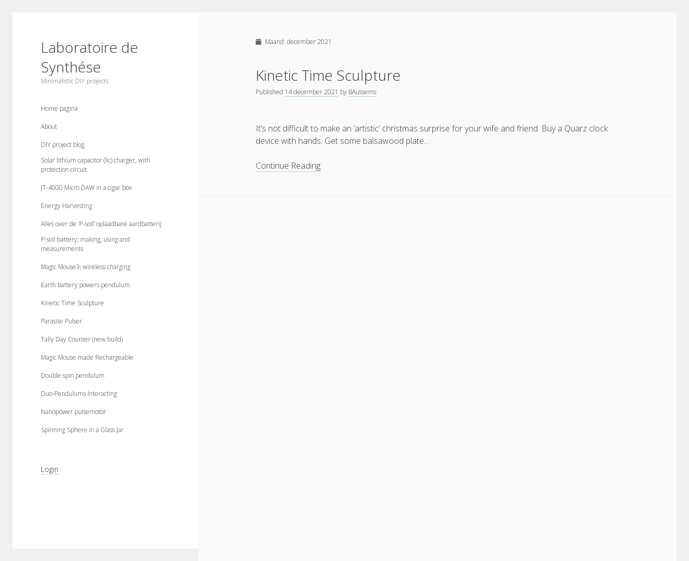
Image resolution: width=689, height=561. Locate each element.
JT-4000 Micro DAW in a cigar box (86, 187)
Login (49, 469)
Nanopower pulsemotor (73, 411)
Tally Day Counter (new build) (82, 339)
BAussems (362, 91)
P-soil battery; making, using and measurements (85, 244)
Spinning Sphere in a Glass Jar (82, 429)
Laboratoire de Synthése (89, 57)
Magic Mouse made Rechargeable (87, 357)
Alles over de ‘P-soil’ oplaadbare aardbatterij (101, 223)
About (49, 126)
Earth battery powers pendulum (85, 284)
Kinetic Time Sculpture (72, 303)
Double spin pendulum (73, 375)
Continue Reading (288, 166)
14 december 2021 (312, 91)
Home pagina (59, 108)
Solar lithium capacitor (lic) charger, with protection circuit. (95, 165)
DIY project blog (62, 144)
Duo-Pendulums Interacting (79, 393)
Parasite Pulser (61, 321)
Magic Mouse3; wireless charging (85, 266)
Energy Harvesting (66, 205)
